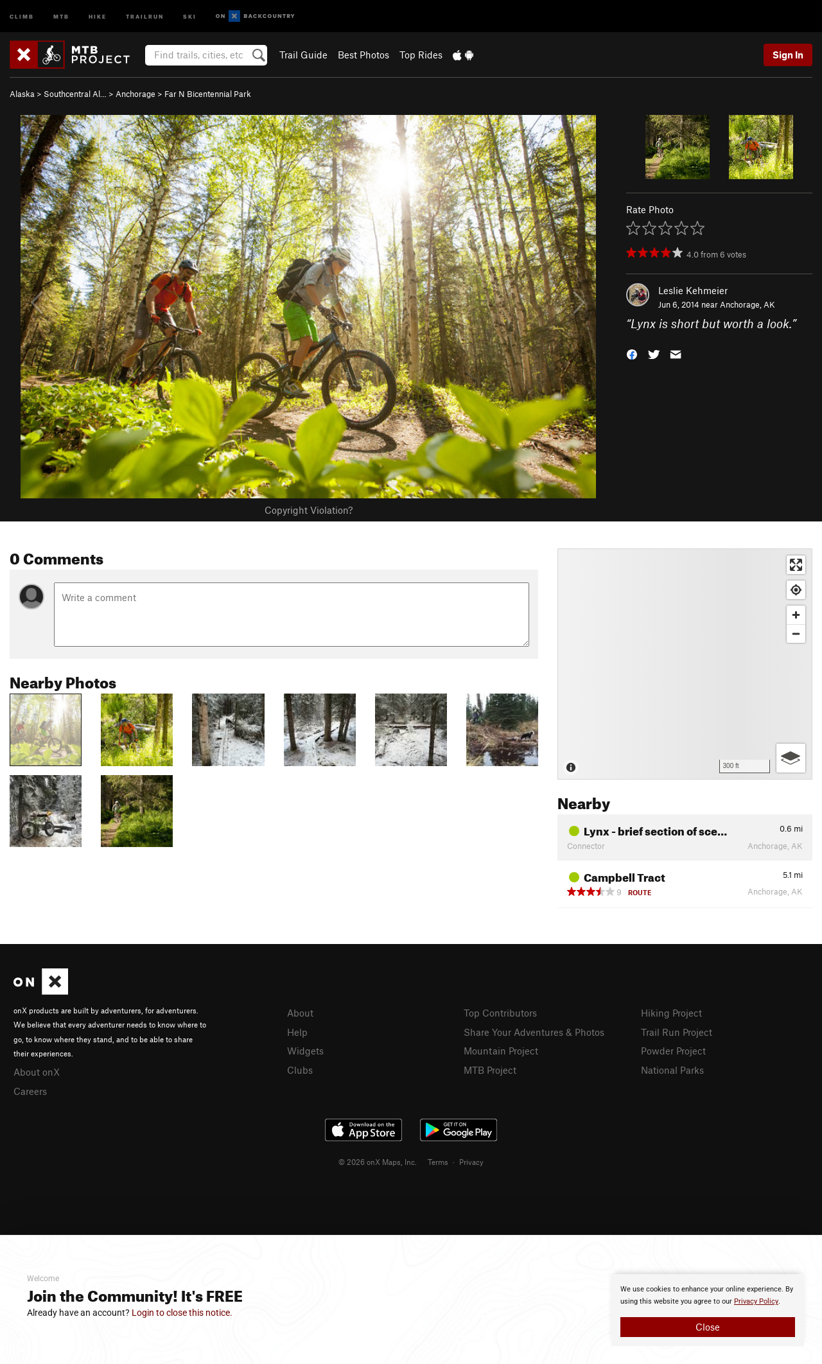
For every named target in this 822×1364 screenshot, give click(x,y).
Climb (22, 16)
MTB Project (490, 1070)
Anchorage (135, 94)
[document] (707, 1310)
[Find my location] (796, 590)
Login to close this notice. (182, 1312)
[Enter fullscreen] (796, 564)
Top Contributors (500, 1013)
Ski (190, 16)
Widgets (305, 1050)
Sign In (788, 54)
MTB (61, 16)
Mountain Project (501, 1050)
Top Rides (420, 54)
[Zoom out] (796, 633)
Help (297, 1032)
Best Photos (363, 54)
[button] (632, 353)
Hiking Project (671, 1013)
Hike (98, 16)
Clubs (300, 1070)
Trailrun (145, 16)
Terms (438, 1161)
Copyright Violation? (309, 510)
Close (707, 1327)
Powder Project (673, 1050)
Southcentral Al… (75, 94)
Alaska (22, 94)
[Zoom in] (796, 615)
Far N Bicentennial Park (207, 94)
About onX (36, 1072)
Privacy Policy (756, 1301)
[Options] (790, 758)
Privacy (471, 1161)
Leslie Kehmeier (693, 290)
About (300, 1013)
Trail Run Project (676, 1032)
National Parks (672, 1070)
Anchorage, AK (747, 304)
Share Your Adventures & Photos (534, 1032)
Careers (30, 1091)
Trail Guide (303, 54)
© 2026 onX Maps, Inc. (377, 1161)
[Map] (685, 664)
